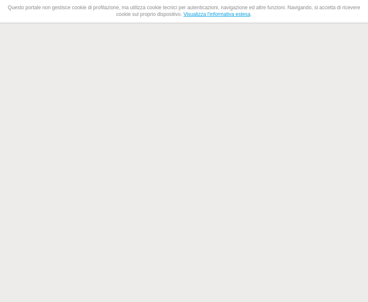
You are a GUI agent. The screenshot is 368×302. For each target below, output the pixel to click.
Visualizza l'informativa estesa (216, 14)
